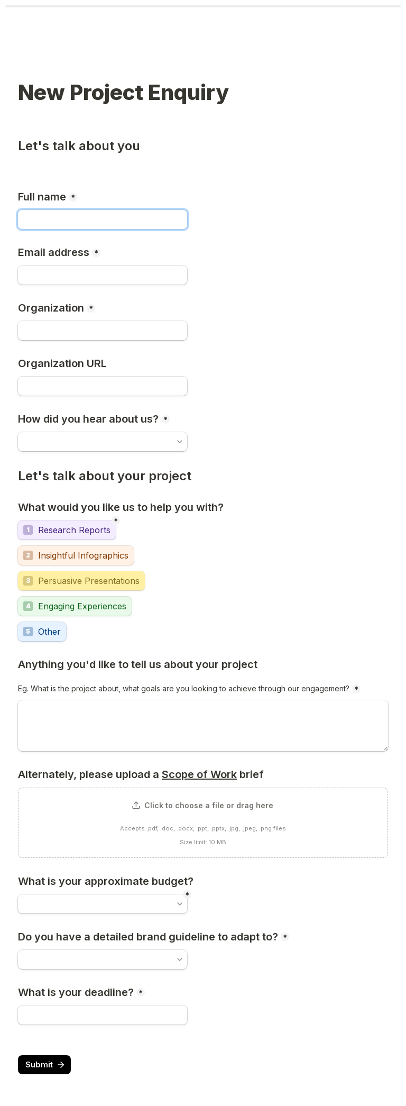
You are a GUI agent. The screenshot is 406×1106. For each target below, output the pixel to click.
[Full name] (102, 219)
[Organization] (102, 330)
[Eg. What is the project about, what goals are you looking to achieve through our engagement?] (203, 725)
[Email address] (102, 275)
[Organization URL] (102, 386)
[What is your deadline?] (102, 1015)
